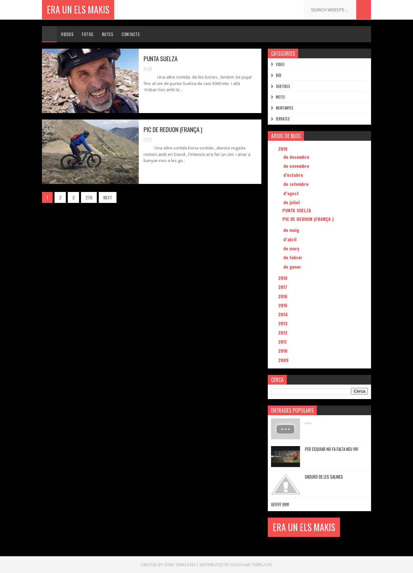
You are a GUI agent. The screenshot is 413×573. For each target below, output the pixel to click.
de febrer (293, 257)
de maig (291, 229)
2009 (284, 360)
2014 (283, 314)
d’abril (290, 239)
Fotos (88, 34)
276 (89, 197)
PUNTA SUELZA (160, 58)
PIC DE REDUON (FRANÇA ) (173, 129)
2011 (283, 341)
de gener (292, 266)
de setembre (296, 183)
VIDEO (280, 64)
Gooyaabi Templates (251, 565)
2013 (283, 323)
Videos (67, 34)
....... (308, 421)
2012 (283, 332)
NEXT (107, 197)
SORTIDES (283, 86)
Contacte (131, 34)
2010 (283, 350)
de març (292, 248)
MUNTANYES (284, 107)
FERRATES (282, 118)
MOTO (280, 97)
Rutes (108, 34)
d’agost (291, 193)
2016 (283, 296)
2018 (283, 277)
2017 (283, 286)
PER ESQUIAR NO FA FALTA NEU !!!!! (331, 449)
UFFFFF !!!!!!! (280, 504)
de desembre (296, 156)
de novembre (296, 165)
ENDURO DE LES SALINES (324, 476)
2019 (283, 148)
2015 (283, 305)
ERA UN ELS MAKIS (78, 9)
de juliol (292, 202)
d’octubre (293, 174)
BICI (278, 75)
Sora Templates (180, 565)
